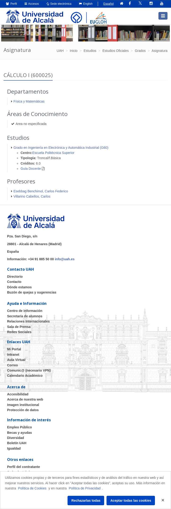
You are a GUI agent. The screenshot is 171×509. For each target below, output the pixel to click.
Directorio (15, 276)
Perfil (11, 3)
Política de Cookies (32, 488)
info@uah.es (65, 259)
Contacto (14, 282)
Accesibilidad (17, 394)
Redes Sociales (19, 332)
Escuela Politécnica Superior (53, 153)
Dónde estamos (19, 287)
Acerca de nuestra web (25, 399)
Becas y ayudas (19, 433)
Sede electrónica (59, 3)
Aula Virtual (16, 360)
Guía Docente (31, 168)
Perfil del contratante (23, 467)
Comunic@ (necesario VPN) (29, 370)
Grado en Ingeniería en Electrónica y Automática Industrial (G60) (60, 147)
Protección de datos (23, 410)
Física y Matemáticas (28, 101)
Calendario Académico (25, 375)
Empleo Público (19, 427)
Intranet (13, 354)
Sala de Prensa (19, 327)
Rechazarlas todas (85, 500)
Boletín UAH (16, 443)
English (86, 3)
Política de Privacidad (85, 488)
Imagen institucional (23, 405)
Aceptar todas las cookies (130, 500)
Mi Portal (14, 349)
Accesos (32, 3)
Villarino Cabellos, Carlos (31, 196)
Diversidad (15, 438)
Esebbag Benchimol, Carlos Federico (40, 191)
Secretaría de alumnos (24, 316)
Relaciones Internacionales (28, 321)
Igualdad (14, 448)
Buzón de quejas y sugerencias (31, 292)
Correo (12, 365)
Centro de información (24, 311)
